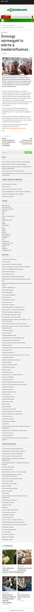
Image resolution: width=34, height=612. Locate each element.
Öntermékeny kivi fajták (7, 401)
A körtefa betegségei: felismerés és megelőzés (13, 382)
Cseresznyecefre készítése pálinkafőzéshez (12, 448)
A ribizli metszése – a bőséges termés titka (12, 374)
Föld (3, 214)
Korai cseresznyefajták (7, 481)
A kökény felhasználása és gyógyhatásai (11, 312)
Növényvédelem (6, 236)
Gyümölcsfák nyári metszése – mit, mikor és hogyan (14, 323)
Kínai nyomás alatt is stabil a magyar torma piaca (13, 171)
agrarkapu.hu (4, 53)
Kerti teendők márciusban (8, 196)
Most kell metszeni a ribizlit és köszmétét (12, 189)
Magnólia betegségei (7, 362)
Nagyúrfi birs (5, 507)
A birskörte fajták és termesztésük (10, 510)
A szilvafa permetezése (7, 372)
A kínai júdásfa (5, 423)
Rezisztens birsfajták (7, 491)
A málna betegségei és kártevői (9, 500)
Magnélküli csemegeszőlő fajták (9, 364)
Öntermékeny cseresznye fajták (9, 483)
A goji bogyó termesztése (8, 352)
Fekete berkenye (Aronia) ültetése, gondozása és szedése (15, 355)
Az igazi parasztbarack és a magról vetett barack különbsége (16, 191)
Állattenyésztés (4, 32)
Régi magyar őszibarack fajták (9, 409)
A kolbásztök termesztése (8, 419)
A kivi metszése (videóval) (8, 396)
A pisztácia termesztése (7, 379)
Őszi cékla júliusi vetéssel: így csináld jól (11, 317)
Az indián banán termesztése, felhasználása (12, 453)
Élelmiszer (4, 211)
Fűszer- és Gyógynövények (8, 216)
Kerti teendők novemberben (8, 304)
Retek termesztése (6, 297)
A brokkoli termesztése (7, 435)
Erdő (3, 212)
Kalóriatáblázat (5, 225)
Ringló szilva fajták (6, 486)
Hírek (3, 221)
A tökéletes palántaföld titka (8, 287)
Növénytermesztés (6, 234)
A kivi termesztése (6, 394)
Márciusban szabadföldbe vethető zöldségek (12, 194)
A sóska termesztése (7, 302)
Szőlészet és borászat (7, 243)
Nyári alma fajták (6, 404)
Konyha (3, 229)
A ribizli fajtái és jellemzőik (8, 502)
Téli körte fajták (5, 493)
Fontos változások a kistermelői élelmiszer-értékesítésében (16, 161)
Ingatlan (4, 223)
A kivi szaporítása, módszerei (9, 512)
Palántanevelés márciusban (8, 271)
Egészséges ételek (6, 207)
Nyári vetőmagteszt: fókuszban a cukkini (11, 314)
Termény (4, 246)
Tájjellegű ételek (6, 245)
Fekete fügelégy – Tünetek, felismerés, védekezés (14, 451)
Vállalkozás (4, 248)
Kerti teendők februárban (7, 290)
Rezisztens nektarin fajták (8, 467)
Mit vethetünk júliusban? (7, 330)
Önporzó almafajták (6, 406)
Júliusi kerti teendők (6, 333)
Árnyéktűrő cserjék (6, 369)
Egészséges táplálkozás (8, 209)
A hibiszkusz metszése (7, 433)
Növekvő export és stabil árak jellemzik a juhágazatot (14, 164)
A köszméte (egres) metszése (9, 392)
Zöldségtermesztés (6, 250)
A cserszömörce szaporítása (8, 295)
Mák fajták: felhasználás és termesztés (11, 360)
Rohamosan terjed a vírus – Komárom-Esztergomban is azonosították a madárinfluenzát (9, 142)
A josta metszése (6, 186)
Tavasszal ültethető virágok (8, 367)
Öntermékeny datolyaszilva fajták (9, 488)
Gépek (3, 218)
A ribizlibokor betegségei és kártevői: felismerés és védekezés (17, 347)
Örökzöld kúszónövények (8, 387)
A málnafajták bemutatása (8, 357)
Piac (3, 239)
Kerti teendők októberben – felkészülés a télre (13, 307)
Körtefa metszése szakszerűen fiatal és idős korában (14, 384)
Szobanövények (5, 241)
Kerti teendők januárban (7, 292)
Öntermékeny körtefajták (7, 389)
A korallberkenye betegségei (8, 421)
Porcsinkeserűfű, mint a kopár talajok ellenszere (13, 337)
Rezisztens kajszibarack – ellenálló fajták (11, 411)
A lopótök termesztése (7, 416)
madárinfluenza (8, 136)
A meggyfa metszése (7, 345)
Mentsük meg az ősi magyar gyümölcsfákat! (12, 478)
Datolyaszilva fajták (6, 505)
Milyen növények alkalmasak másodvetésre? (12, 414)
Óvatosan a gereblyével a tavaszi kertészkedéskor (14, 342)
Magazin (4, 230)
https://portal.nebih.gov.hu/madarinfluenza (16, 128)
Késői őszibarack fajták (7, 469)
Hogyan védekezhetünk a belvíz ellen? (11, 340)
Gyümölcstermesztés (7, 220)
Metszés (4, 232)
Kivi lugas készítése (6, 350)
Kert (3, 227)
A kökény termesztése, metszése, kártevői (12, 456)
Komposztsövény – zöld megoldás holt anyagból (13, 309)
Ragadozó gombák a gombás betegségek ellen (13, 276)
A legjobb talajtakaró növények (9, 335)
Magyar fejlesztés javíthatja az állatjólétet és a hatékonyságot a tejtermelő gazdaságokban (9, 598)
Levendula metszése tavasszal (9, 184)
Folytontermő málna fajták (8, 399)
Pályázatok (4, 237)
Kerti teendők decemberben (8, 299)
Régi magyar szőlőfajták (7, 377)
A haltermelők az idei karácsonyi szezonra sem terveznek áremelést (24, 141)
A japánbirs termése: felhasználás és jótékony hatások (14, 430)
